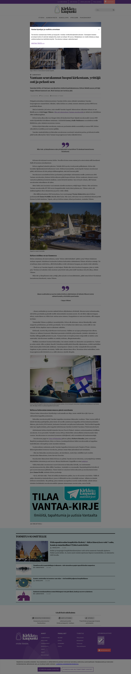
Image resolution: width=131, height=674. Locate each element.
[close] (99, 29)
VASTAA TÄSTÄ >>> (38, 43)
